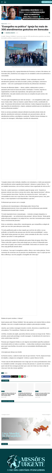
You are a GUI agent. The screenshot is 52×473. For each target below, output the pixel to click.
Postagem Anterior (6, 414)
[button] (2, 2)
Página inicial (4, 23)
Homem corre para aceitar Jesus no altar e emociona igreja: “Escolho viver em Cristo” (42, 394)
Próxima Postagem (46, 414)
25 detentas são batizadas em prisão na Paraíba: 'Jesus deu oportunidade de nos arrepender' (25, 394)
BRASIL (9, 23)
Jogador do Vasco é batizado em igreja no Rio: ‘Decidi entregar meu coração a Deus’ (8, 394)
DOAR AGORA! (46, 2)
